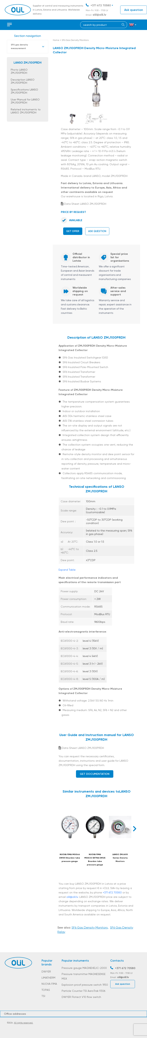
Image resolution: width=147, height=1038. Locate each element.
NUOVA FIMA (49, 983)
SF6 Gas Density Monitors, (90, 927)
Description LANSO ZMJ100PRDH (22, 81)
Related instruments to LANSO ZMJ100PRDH (26, 111)
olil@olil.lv (99, 14)
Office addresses (15, 1013)
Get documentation (94, 774)
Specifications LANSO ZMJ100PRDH (24, 91)
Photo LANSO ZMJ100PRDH (19, 71)
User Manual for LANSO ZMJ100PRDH (25, 101)
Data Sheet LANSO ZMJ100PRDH (83, 203)
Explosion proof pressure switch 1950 (85, 984)
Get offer (72, 231)
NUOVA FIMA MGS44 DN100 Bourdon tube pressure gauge (69, 857)
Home (56, 40)
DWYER (46, 971)
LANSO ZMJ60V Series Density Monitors (120, 857)
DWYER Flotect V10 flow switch (81, 996)
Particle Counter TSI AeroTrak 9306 (83, 990)
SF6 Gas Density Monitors (75, 40)
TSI (43, 996)
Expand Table (67, 569)
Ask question (133, 10)
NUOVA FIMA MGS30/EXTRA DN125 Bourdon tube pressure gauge (94, 859)
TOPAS (46, 989)
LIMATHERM (48, 977)
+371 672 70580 (101, 5)
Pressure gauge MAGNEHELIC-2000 (84, 967)
